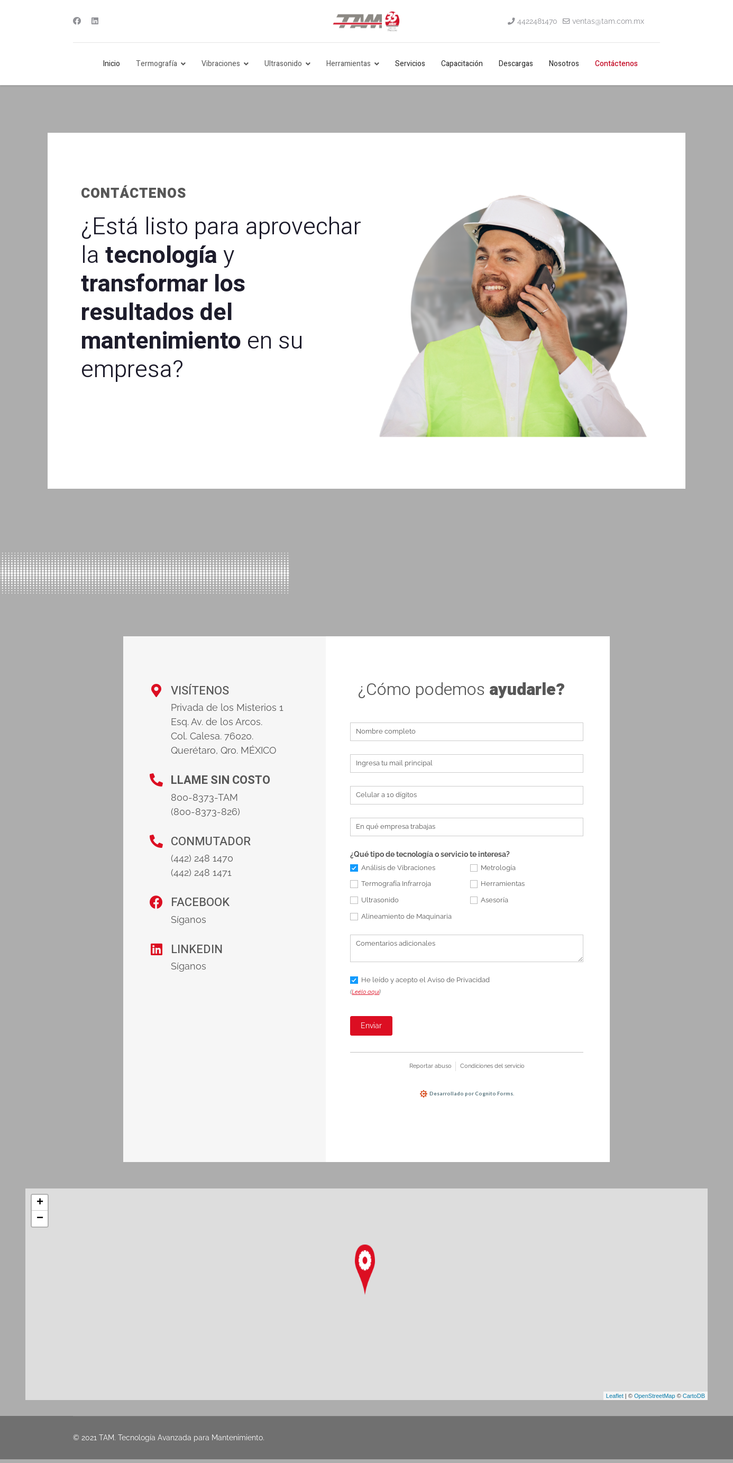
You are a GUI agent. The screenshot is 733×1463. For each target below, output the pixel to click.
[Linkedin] (94, 21)
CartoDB (694, 1399)
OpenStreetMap (654, 1399)
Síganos (188, 919)
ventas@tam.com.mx (608, 21)
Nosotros (564, 63)
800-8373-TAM (204, 797)
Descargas (516, 63)
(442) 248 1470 (202, 858)
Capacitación (462, 63)
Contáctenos (616, 63)
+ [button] (39, 1206)
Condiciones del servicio (492, 1066)
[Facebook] (77, 21)
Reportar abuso (430, 1066)
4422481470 (537, 21)
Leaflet (615, 1399)
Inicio (111, 63)
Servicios (410, 63)
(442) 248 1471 (201, 872)
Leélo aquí (365, 992)
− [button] (39, 1222)
